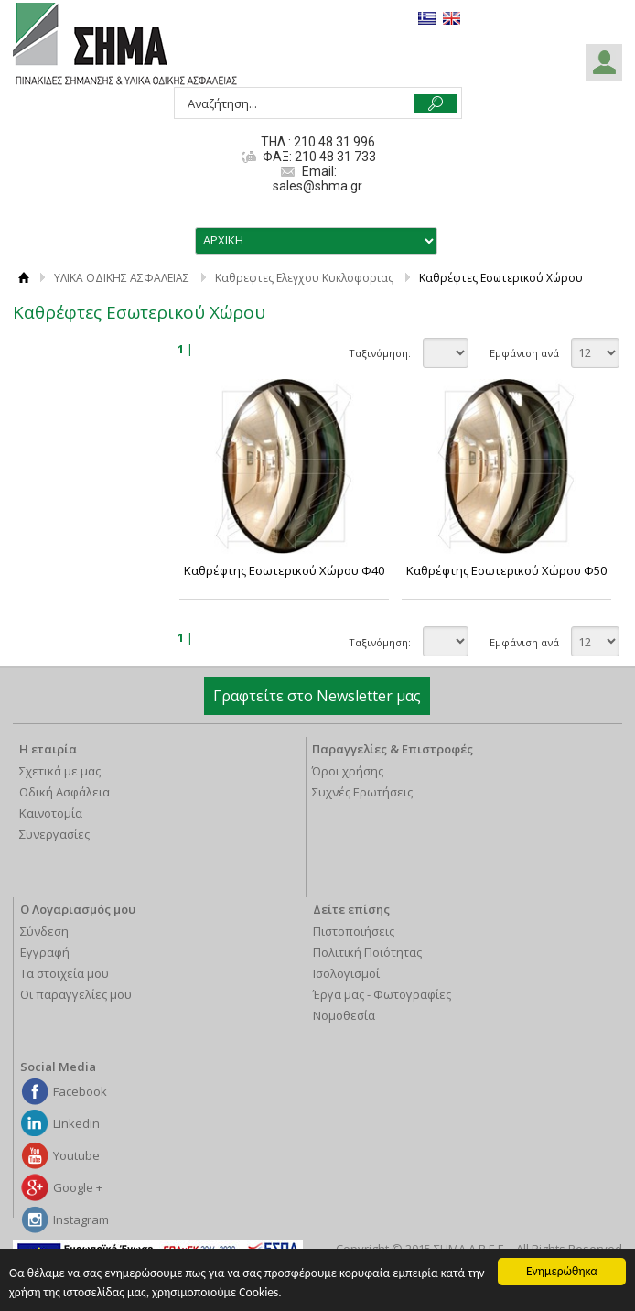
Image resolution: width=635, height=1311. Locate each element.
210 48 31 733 (334, 156)
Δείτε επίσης (351, 909)
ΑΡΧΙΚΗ (24, 277)
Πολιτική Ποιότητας (367, 952)
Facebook (80, 1091)
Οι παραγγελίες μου (76, 994)
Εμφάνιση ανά (524, 353)
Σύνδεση (44, 931)
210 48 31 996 (334, 142)
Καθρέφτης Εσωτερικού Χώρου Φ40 (284, 570)
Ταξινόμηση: (380, 353)
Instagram (81, 1219)
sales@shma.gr (317, 186)
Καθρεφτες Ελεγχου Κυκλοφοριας (304, 278)
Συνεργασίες (54, 834)
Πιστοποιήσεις (353, 931)
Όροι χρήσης (347, 771)
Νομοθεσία (344, 1015)
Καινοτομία (50, 813)
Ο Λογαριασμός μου (77, 909)
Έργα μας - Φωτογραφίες (382, 994)
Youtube (76, 1155)
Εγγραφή (45, 952)
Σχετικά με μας (60, 771)
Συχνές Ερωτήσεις (362, 792)
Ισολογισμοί (346, 973)
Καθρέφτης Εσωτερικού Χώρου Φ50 (506, 570)
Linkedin (76, 1123)
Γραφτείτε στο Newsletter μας (317, 696)
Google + (77, 1187)
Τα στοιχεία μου (64, 973)
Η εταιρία (48, 749)
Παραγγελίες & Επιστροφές (392, 749)
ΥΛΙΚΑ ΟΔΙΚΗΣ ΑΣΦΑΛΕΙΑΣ (121, 278)
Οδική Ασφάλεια (64, 792)
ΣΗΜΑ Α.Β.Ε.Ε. (125, 45)
